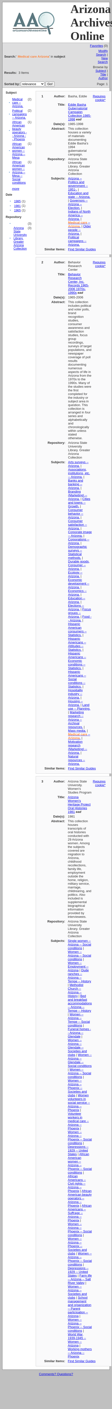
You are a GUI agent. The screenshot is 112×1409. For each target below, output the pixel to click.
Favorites (96, 46)
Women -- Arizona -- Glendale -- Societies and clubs (77, 1047)
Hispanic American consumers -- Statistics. (77, 629)
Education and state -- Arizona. (79, 195)
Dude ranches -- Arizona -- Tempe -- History (79, 975)
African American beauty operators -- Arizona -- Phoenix (19, 130)
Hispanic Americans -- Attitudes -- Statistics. (77, 644)
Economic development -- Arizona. (78, 583)
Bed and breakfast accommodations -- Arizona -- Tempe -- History (80, 1003)
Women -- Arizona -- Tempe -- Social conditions (79, 1019)
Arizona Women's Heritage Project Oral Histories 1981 (79, 804)
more (15, 189)
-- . (79, 224)
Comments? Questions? (56, 1374)
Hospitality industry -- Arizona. (75, 693)
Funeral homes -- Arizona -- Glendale (79, 1032)
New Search (103, 60)
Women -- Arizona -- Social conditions (79, 955)
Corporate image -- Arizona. (80, 534)
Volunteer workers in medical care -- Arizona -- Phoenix (78, 1121)
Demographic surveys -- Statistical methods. (77, 552)
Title (103, 74)
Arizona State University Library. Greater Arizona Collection (20, 238)
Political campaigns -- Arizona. (19, 114)
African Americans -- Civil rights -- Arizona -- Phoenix (77, 1183)
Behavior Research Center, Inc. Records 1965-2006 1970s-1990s (78, 283)
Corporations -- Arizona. (78, 541)
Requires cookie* (99, 98)
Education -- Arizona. (76, 600)
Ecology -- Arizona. (75, 574)
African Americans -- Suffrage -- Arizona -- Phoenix (79, 1213)
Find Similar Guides (82, 249)
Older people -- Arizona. (79, 229)
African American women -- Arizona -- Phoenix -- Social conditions (80, 1163)
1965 (17, 210)
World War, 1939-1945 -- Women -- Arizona (77, 1339)
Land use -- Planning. (79, 706)
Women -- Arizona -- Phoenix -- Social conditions (80, 1137)
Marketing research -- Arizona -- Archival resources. (76, 719)
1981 (17, 206)
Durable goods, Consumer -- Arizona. (79, 565)
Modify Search (102, 52)
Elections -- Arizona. (76, 607)
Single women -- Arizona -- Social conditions (79, 944)
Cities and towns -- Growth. (79, 502)
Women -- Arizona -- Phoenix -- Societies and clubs (77, 1088)
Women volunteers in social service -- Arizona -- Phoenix (79, 1102)
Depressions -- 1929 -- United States (78, 1150)
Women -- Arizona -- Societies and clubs (77, 1292)
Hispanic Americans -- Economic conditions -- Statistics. (77, 661)
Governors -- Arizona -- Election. (78, 204)
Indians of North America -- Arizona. (79, 215)
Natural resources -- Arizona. (76, 760)
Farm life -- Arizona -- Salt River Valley (80, 1279)
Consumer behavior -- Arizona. (75, 513)
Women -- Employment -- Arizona (78, 966)
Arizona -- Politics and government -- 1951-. (78, 184)
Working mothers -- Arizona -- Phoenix (80, 1352)
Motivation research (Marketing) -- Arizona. (77, 747)
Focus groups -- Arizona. (79, 612)
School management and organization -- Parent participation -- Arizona (79, 1307)
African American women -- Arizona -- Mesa (18, 150)
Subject (100, 71)
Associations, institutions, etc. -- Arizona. (79, 473)
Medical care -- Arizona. (17, 103)
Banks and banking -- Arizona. (75, 484)
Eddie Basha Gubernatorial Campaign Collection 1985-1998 (79, 112)
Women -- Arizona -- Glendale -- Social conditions (80, 1060)
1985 (17, 201)
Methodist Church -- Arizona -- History (75, 990)
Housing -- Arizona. (75, 703)
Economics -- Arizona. (77, 592)
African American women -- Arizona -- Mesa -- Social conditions (19, 172)
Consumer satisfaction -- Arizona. (77, 524)
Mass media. (77, 730)
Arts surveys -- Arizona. (78, 464)
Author (103, 78)
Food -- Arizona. (79, 618)
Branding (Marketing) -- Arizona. (77, 495)
